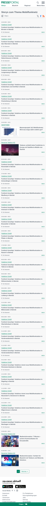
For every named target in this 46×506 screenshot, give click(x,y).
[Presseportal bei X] (14, 490)
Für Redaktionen (28, 493)
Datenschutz (6, 499)
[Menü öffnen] (43, 2)
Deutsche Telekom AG (8, 142)
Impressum (5, 493)
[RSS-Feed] (43, 16)
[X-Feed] (38, 16)
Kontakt (4, 495)
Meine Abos (41, 5)
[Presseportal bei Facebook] (12, 490)
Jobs (24, 497)
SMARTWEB (5, 125)
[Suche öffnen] (38, 2)
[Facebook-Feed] (40, 16)
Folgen (23, 504)
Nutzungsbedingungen (30, 495)
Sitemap (25, 499)
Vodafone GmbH (6, 24)
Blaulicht (15, 5)
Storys (3, 5)
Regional (27, 5)
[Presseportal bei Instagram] (16, 490)
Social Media (27, 502)
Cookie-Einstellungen (9, 502)
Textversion (5, 497)
